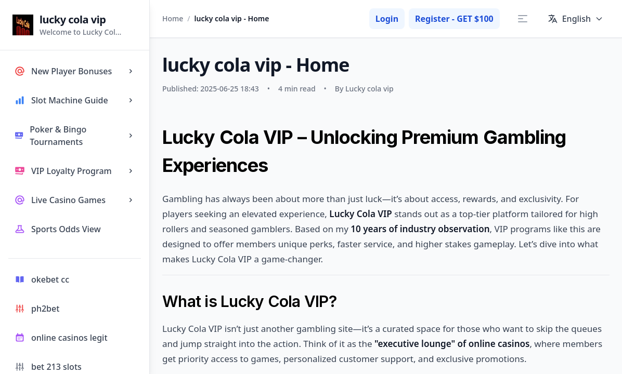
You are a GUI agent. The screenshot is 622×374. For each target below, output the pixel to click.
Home (172, 18)
